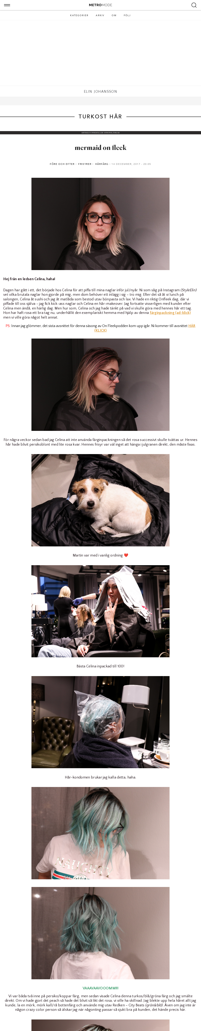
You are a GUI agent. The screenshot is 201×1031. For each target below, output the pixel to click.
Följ (127, 15)
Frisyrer (84, 164)
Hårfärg (101, 164)
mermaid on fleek (101, 148)
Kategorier (79, 15)
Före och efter (62, 164)
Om (114, 15)
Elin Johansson (100, 92)
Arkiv (100, 15)
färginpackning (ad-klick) (170, 313)
